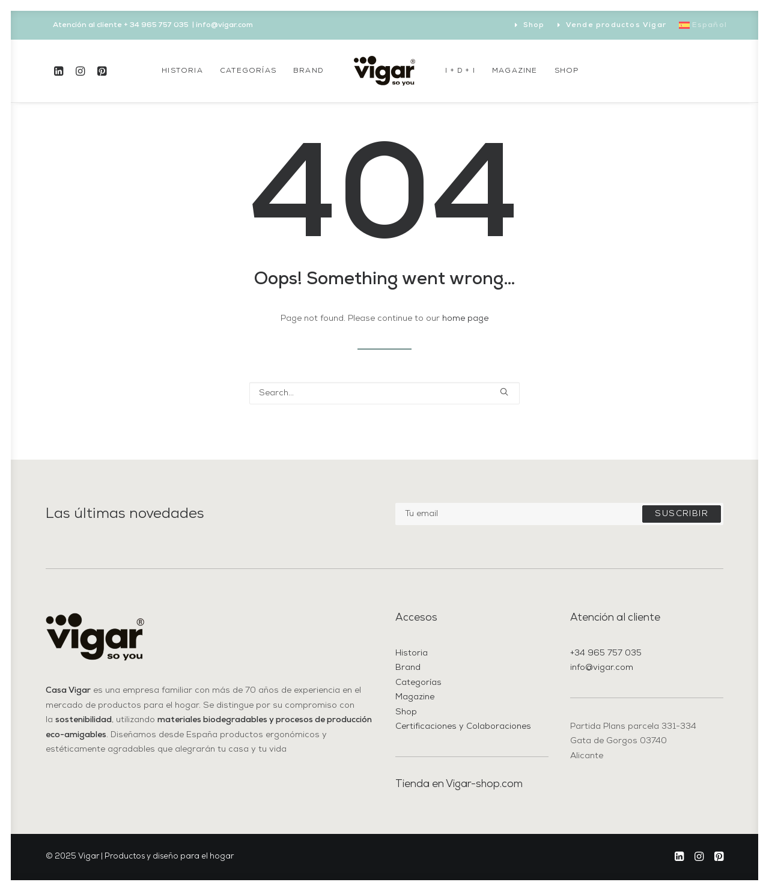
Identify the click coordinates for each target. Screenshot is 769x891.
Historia (182, 71)
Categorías (248, 71)
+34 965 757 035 (606, 653)
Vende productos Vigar (616, 25)
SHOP (567, 71)
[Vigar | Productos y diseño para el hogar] (384, 71)
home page (465, 318)
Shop (534, 25)
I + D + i (460, 71)
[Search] (384, 393)
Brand (308, 71)
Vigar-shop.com (484, 784)
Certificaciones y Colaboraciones (463, 726)
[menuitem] (529, 25)
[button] (61, 71)
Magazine (515, 71)
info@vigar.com (601, 667)
